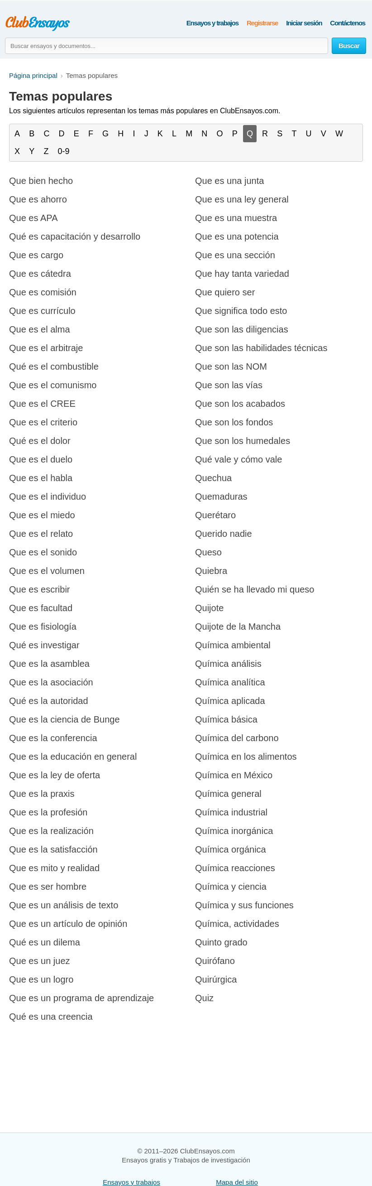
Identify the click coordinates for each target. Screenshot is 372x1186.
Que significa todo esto (241, 311)
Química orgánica (230, 849)
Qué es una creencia (51, 1017)
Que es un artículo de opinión (68, 924)
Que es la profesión (48, 812)
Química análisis (228, 664)
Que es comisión (42, 292)
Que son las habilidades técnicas (261, 348)
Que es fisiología (42, 627)
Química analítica (230, 682)
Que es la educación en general (73, 757)
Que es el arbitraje (46, 348)
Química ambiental (233, 645)
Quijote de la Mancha (238, 627)
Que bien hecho (41, 181)
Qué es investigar (44, 645)
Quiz (204, 998)
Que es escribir (39, 589)
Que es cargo (36, 255)
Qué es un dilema (44, 942)
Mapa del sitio (237, 1182)
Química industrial (231, 812)
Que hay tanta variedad (242, 274)
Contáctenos (347, 23)
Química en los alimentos (246, 757)
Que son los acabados (240, 404)
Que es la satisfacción (53, 849)
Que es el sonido (43, 552)
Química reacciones (235, 868)
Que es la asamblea (49, 664)
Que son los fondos (234, 422)
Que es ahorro (38, 199)
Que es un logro (41, 979)
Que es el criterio (43, 422)
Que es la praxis (42, 794)
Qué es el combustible (54, 366)
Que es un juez (39, 961)
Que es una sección (235, 255)
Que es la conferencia (53, 738)
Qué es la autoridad (48, 701)
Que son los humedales (242, 441)
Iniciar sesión (304, 23)
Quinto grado (221, 942)
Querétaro (215, 515)
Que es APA (33, 218)
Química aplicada (230, 701)
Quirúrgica (216, 979)
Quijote (209, 608)
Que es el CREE (42, 404)
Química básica (226, 719)
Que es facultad (40, 608)
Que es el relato (41, 534)
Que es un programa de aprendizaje (81, 998)
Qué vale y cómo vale (238, 459)
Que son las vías (228, 385)
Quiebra (211, 571)
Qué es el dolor (40, 441)
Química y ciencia (231, 887)
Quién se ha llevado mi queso (255, 589)
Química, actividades (237, 924)
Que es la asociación (51, 682)
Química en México (233, 775)
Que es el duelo (40, 459)
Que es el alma (39, 329)
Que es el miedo (42, 515)
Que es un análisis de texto (63, 905)
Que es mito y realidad (54, 868)
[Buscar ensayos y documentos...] (166, 46)
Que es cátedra (40, 274)
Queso (208, 552)
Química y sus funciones (244, 905)
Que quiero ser (225, 292)
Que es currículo (42, 311)
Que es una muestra (236, 218)
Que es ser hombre (47, 887)
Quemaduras (221, 496)
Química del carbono (237, 738)
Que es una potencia (237, 236)
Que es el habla (40, 478)
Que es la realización (51, 831)
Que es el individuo (47, 496)
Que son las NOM (231, 366)
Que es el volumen (47, 571)
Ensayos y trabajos (212, 23)
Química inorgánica (234, 831)
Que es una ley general (242, 199)
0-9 (64, 151)
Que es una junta (229, 181)
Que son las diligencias (241, 329)
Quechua (213, 478)
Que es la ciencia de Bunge (64, 719)
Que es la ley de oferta (54, 775)
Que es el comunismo (52, 385)
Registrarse (262, 23)
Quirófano (215, 961)
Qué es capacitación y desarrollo (74, 236)
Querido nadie (223, 534)
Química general (228, 794)
